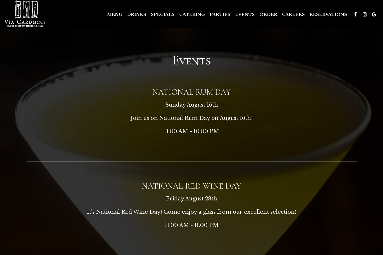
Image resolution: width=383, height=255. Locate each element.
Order (268, 14)
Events (245, 14)
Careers (293, 14)
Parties (220, 14)
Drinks (136, 14)
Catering (192, 14)
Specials (163, 14)
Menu (114, 14)
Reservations (328, 14)
